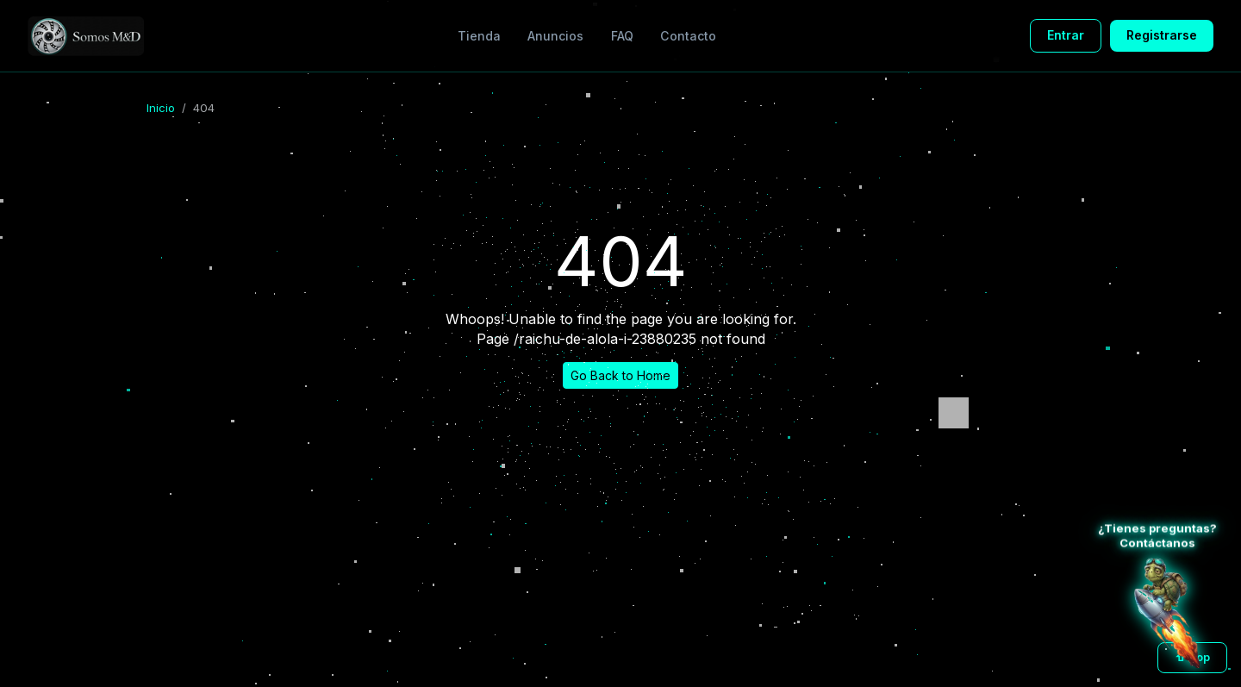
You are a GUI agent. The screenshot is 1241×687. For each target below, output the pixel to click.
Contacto (688, 35)
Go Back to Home (620, 375)
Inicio (161, 108)
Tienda (479, 35)
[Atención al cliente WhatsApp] (1167, 613)
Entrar (1065, 35)
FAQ (622, 35)
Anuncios (555, 35)
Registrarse (1161, 35)
